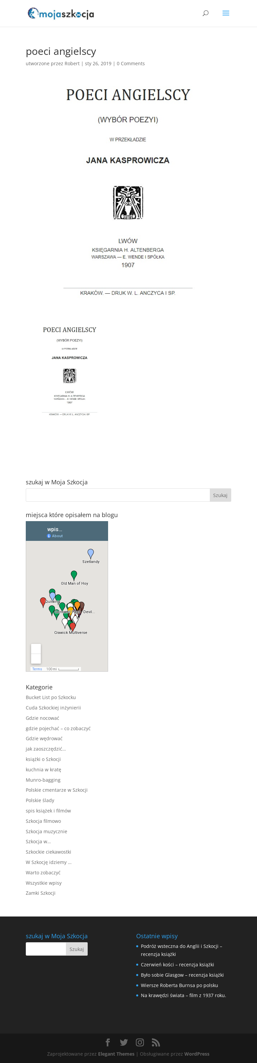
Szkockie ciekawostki (48, 852)
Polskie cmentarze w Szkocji (57, 790)
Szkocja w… (38, 841)
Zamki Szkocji (41, 893)
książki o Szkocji (43, 759)
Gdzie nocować (42, 718)
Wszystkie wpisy (44, 883)
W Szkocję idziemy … (49, 862)
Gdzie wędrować (44, 738)
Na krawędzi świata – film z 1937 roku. (183, 995)
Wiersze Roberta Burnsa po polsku (179, 985)
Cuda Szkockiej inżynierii (53, 707)
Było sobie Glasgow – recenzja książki (182, 975)
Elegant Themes (116, 1054)
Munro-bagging (43, 780)
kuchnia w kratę (43, 769)
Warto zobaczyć (43, 872)
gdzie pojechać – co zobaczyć (58, 728)
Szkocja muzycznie (46, 831)
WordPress (196, 1054)
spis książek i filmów (48, 810)
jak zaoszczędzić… (46, 749)
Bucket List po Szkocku (51, 697)
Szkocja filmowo (43, 821)
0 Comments (131, 63)
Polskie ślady (40, 800)
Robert (72, 63)
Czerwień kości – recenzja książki (177, 964)
